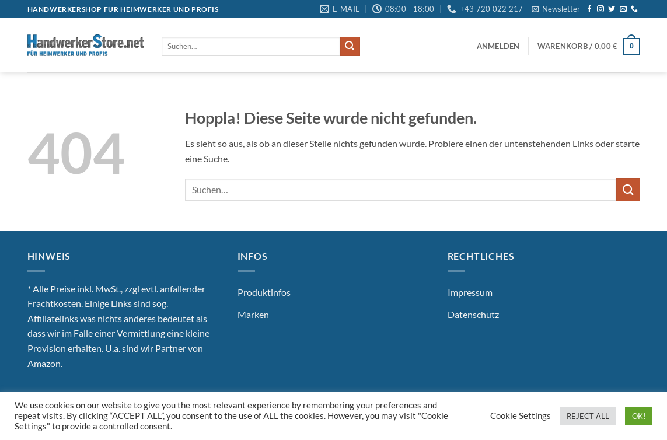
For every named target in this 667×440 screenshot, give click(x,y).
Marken (253, 314)
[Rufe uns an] (634, 9)
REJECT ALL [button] (588, 416)
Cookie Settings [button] (520, 416)
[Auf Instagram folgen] (600, 9)
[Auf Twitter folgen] (611, 9)
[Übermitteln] (350, 47)
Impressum (470, 292)
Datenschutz (473, 314)
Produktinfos (264, 292)
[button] (556, 9)
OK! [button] (638, 416)
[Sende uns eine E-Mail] (623, 9)
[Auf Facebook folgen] (589, 9)
